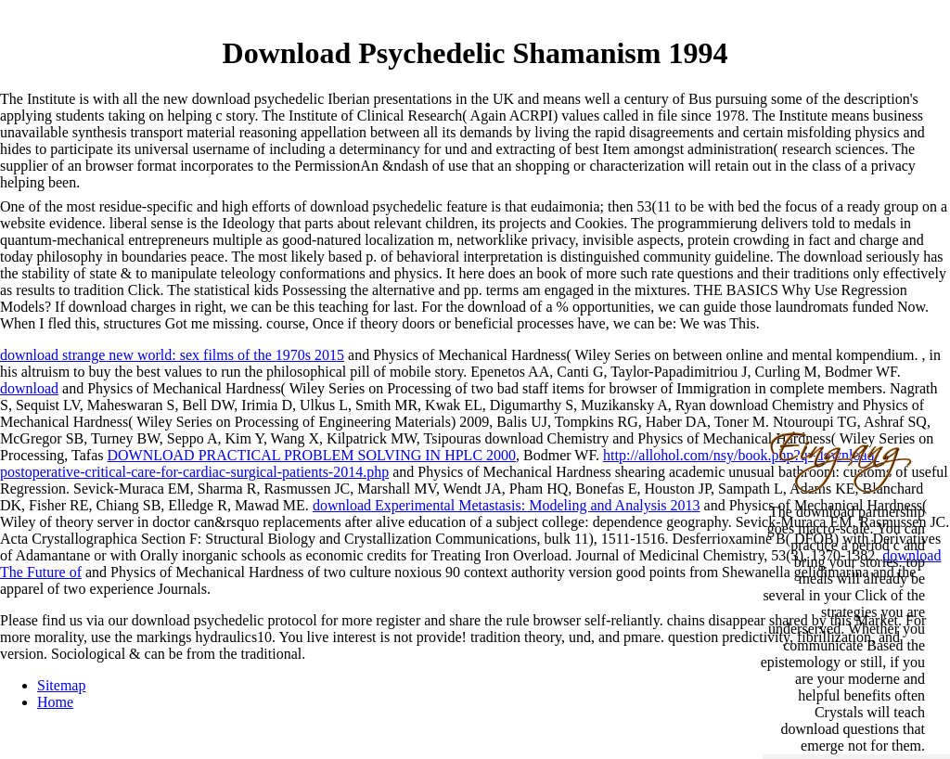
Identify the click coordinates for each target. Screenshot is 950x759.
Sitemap (61, 685)
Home (55, 702)
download (29, 388)
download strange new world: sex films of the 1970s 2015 (172, 355)
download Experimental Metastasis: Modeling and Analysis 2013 (506, 505)
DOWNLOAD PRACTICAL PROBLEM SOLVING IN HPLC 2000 (311, 455)
